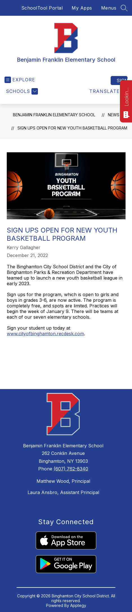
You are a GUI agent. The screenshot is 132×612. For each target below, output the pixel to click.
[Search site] (124, 8)
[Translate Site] (108, 91)
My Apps (82, 8)
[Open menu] (19, 79)
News (113, 114)
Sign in (122, 80)
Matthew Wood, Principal (63, 481)
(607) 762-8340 (71, 469)
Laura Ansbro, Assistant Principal (63, 492)
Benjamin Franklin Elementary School (54, 114)
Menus (109, 8)
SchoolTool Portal (42, 8)
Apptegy (78, 605)
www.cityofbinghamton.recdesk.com (45, 333)
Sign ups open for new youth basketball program (72, 128)
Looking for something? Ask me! (126, 96)
